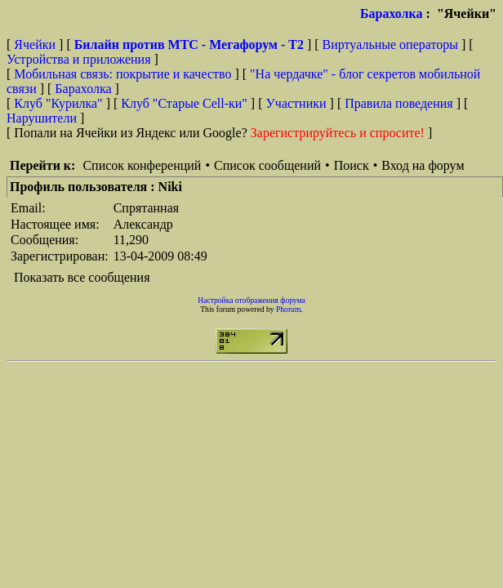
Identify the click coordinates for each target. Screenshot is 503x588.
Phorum (288, 309)
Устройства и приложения (79, 59)
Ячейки (36, 44)
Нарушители (42, 118)
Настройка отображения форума (251, 300)
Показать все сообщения (82, 277)
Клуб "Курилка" (58, 103)
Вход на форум (422, 165)
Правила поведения (399, 103)
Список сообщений (267, 165)
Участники (296, 103)
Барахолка (391, 13)
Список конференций (141, 165)
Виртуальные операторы (390, 44)
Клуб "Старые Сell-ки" (184, 103)
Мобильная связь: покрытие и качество (122, 74)
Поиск (351, 165)
